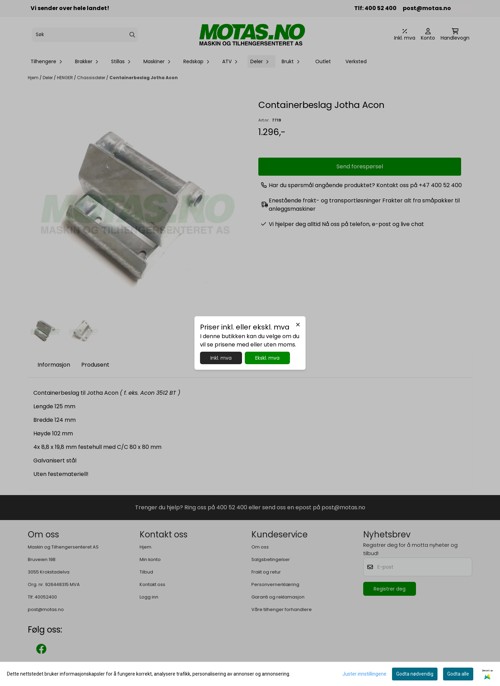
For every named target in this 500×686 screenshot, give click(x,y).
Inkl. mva (221, 357)
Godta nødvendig (414, 674)
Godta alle (458, 674)
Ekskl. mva (267, 357)
